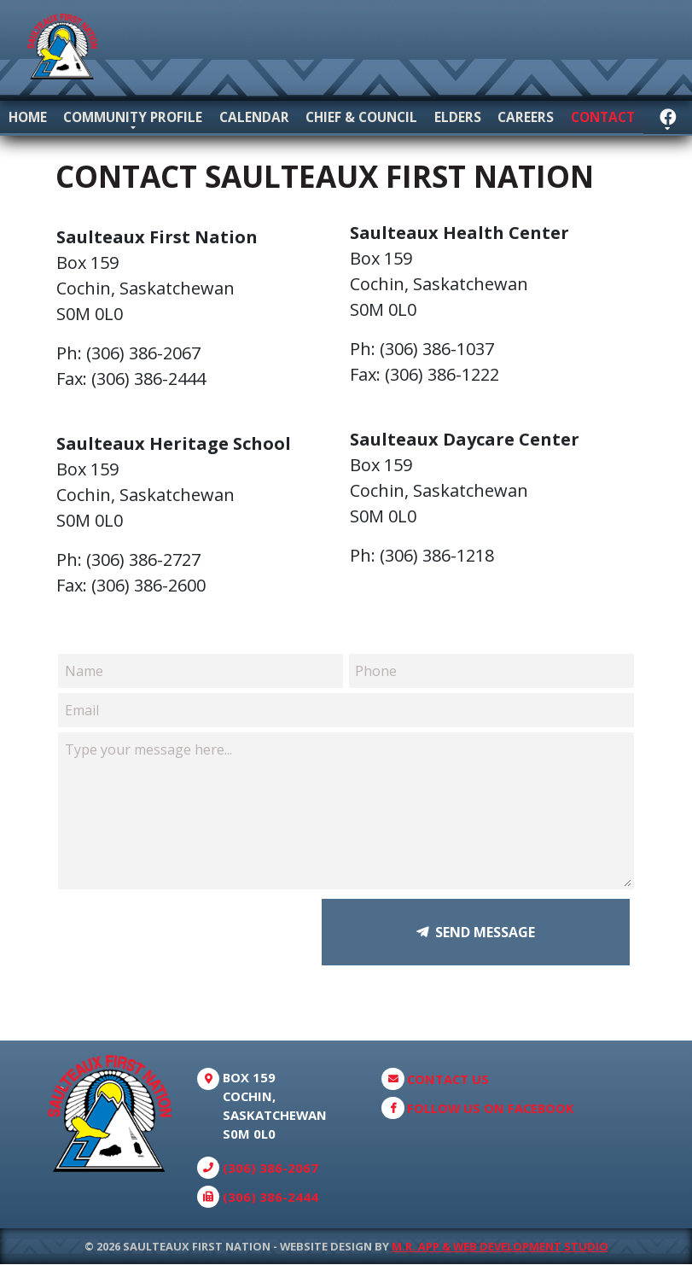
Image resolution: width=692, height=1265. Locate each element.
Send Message (485, 933)
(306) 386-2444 (270, 1197)
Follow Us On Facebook (490, 1108)
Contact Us (448, 1078)
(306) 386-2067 (270, 1168)
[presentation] (192, 933)
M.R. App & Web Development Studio (500, 1246)
